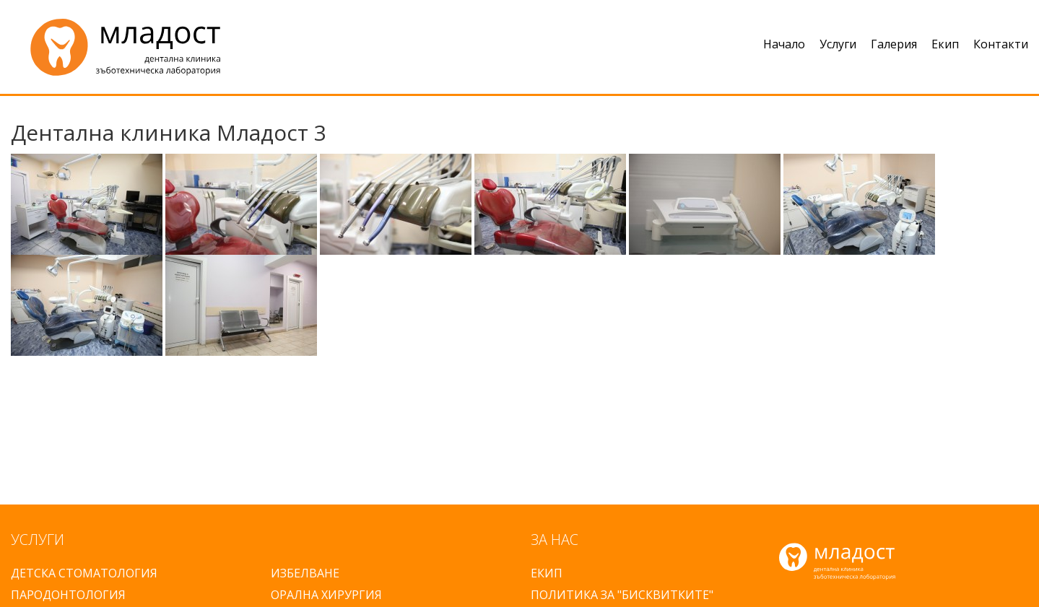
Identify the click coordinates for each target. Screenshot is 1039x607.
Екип (945, 44)
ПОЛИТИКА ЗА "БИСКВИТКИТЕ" (622, 595)
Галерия (894, 44)
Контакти (1000, 44)
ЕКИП (546, 573)
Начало (784, 44)
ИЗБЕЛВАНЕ (305, 573)
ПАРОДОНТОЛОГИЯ (68, 595)
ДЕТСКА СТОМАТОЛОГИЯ (84, 573)
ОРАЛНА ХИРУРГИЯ (326, 595)
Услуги (838, 44)
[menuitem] (777, 47)
